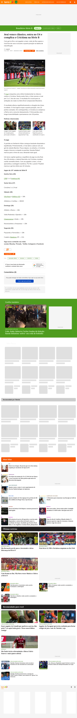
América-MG (15, 179)
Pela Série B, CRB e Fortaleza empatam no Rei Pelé (57, 546)
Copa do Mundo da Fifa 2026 (11, 329)
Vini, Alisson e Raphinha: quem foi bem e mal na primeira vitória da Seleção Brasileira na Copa (61, 662)
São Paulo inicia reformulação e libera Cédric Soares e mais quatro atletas (17, 651)
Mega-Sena (11, 494)
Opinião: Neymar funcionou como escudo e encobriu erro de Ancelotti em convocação (22, 662)
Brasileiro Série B (13, 258)
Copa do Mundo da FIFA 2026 (16, 2)
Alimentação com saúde (52, 494)
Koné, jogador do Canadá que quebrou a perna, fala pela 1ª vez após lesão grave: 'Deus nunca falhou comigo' (19, 626)
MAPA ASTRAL (28, 2)
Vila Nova (7, 197)
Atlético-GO (16, 197)
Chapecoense (8, 219)
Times (37, 28)
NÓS (9, 462)
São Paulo (3, 647)
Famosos (48, 504)
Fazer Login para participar (24, 281)
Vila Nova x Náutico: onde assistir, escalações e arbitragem (23, 594)
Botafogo (13, 237)
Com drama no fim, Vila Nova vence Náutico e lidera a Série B (19, 573)
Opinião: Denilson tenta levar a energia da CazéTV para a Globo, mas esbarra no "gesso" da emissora (24, 673)
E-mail (70, 2)
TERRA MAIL (36, 2)
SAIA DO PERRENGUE (61, 2)
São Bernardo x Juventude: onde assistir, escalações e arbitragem (21, 584)
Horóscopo (11, 472)
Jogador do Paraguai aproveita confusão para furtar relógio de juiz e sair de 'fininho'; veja (57, 625)
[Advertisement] (50, 596)
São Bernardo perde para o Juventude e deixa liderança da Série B (17, 547)
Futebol (36, 258)
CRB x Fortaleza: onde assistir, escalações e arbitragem (60, 584)
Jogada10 (22, 258)
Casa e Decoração (13, 483)
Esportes (29, 258)
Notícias (11, 504)
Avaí (7, 94)
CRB (5, 179)
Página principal (8, 2)
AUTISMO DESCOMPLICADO (48, 2)
